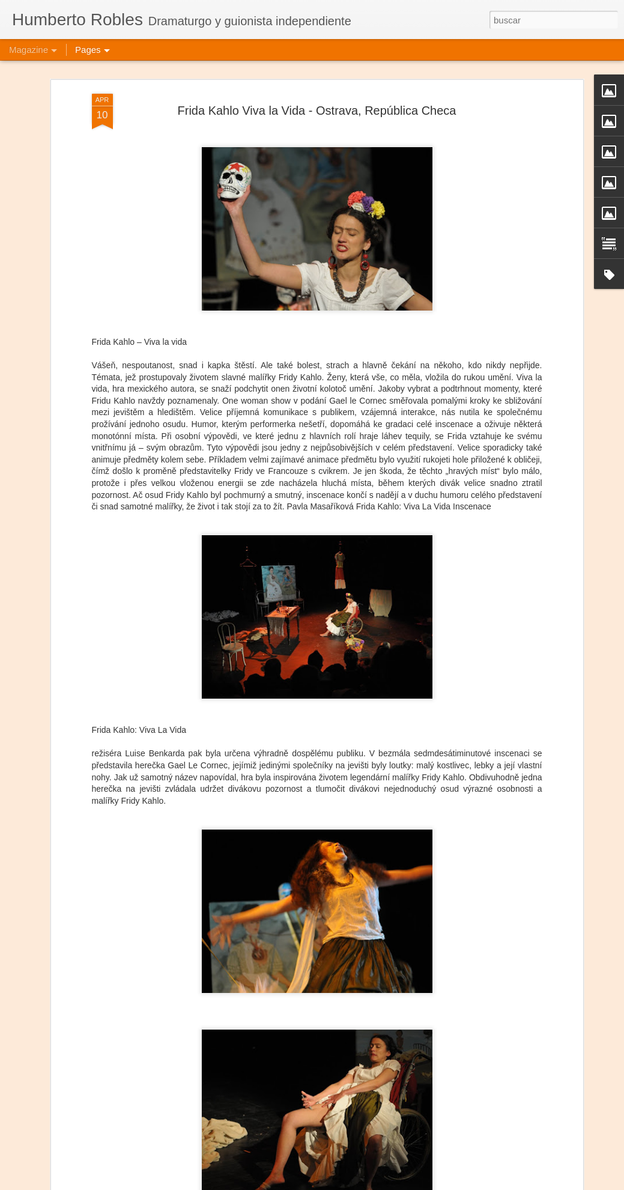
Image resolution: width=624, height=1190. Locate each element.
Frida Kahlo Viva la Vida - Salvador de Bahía (286, 1176)
